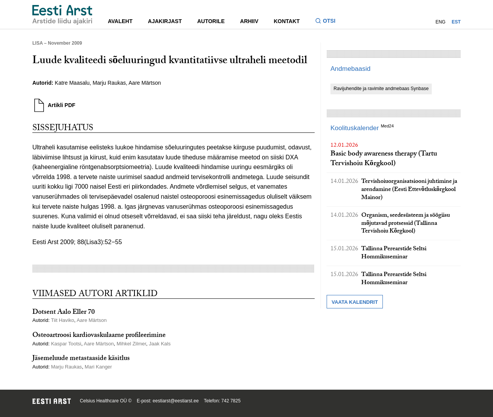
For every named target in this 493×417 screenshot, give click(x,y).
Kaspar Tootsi (66, 344)
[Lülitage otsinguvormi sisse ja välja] (328, 22)
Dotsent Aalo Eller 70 (63, 313)
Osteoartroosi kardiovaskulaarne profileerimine (99, 336)
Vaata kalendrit (355, 302)
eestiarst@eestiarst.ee (176, 401)
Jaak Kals (160, 344)
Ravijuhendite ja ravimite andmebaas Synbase (381, 88)
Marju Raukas (109, 83)
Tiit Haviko (62, 320)
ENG (441, 22)
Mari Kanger (98, 367)
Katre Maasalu (72, 83)
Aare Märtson (145, 83)
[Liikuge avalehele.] (62, 15)
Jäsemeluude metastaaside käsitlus (81, 359)
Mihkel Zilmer (131, 344)
